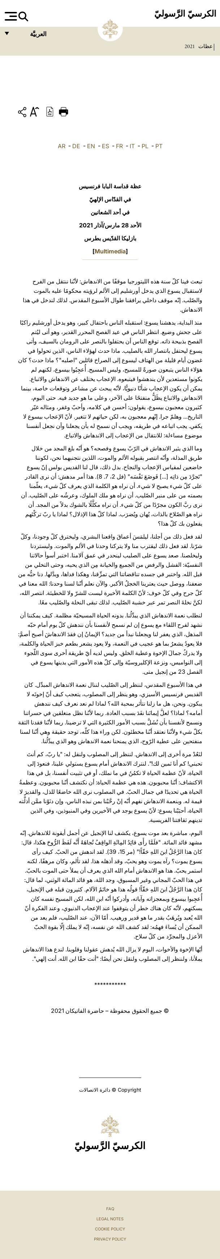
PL (145, 146)
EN (91, 146)
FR (119, 146)
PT (159, 146)
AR (61, 146)
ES (105, 146)
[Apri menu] (10, 16)
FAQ (110, 1208)
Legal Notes (110, 1218)
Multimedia (110, 251)
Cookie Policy (110, 1229)
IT (132, 146)
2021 (190, 46)
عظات (205, 46)
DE (76, 146)
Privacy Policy (110, 1239)
